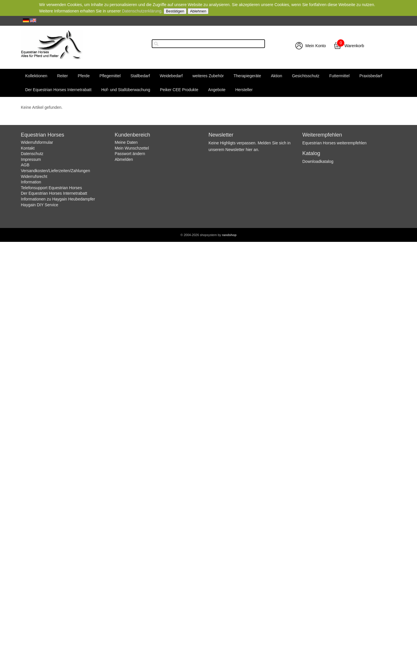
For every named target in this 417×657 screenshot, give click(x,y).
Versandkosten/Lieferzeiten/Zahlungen (55, 170)
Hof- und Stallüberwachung (125, 89)
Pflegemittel (110, 75)
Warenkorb (354, 45)
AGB (25, 165)
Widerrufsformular (37, 142)
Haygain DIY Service (39, 205)
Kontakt (27, 148)
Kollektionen (36, 75)
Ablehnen (198, 11)
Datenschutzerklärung (141, 11)
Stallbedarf (140, 75)
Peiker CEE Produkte (179, 89)
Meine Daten (126, 142)
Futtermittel (339, 75)
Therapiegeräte (247, 75)
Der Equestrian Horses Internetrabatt (58, 89)
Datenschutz (32, 153)
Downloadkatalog (317, 161)
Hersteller (244, 89)
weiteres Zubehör (208, 75)
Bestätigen (175, 11)
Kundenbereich (132, 135)
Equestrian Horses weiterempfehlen (334, 143)
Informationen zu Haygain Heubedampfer (58, 199)
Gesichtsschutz (305, 75)
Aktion (276, 75)
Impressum (31, 159)
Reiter (62, 75)
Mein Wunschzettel (132, 148)
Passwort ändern (130, 153)
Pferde (83, 75)
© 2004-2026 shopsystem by (208, 235)
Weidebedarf (171, 75)
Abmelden (124, 159)
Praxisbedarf (370, 75)
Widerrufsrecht (34, 176)
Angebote (217, 89)
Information (31, 182)
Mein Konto (316, 45)
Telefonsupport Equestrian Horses (51, 187)
